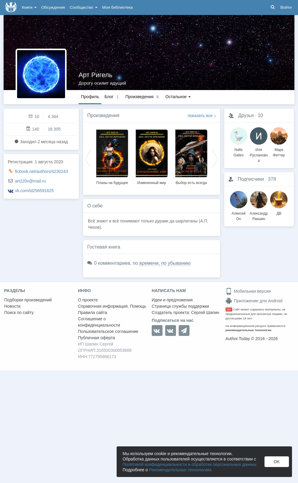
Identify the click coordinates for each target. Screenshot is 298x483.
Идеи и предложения (172, 299)
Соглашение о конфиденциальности (99, 322)
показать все (200, 115)
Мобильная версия (248, 291)
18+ (228, 309)
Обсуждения (53, 7)
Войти (286, 7)
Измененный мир (151, 183)
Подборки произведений (28, 299)
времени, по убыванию (165, 263)
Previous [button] (88, 158)
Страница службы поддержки (180, 306)
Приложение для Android (253, 300)
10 (260, 115)
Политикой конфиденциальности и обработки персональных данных (190, 464)
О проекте (88, 299)
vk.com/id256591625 (34, 190)
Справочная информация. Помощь (112, 306)
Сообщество (83, 7)
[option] (112, 156)
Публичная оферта (96, 337)
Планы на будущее (112, 183)
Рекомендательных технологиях (180, 469)
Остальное (178, 96)
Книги (29, 7)
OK (277, 461)
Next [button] (215, 158)
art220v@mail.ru (30, 181)
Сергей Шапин (205, 312)
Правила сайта (92, 312)
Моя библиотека (117, 7)
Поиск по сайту (19, 312)
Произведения (103, 115)
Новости (12, 306)
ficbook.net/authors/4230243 (41, 171)
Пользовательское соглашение (108, 331)
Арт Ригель (95, 75)
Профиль (90, 96)
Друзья (246, 115)
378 (272, 179)
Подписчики (250, 179)
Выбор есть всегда (191, 183)
